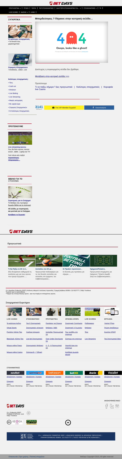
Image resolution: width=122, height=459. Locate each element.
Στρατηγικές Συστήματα (73, 323)
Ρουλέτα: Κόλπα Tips (14, 332)
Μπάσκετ (88, 328)
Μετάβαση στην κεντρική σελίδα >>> (52, 76)
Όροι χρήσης (23, 457)
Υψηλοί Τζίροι (109, 323)
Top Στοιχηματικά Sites (112, 339)
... (26, 276)
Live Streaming (90, 339)
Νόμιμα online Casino (14, 352)
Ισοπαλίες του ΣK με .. (44, 269)
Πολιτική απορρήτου (37, 457)
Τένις (86, 332)
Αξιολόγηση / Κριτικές (14, 377)
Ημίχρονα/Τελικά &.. (98, 269)
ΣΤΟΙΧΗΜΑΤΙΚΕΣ (90, 8)
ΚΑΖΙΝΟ (24, 12)
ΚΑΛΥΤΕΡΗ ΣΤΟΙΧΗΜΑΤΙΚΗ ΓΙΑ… (68, 8)
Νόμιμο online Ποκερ (14, 345)
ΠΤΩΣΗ (26, 8)
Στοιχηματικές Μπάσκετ (34, 345)
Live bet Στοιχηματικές (34, 339)
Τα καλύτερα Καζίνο (14, 323)
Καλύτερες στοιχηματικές (88, 87)
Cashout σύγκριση (33, 332)
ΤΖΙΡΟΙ (33, 8)
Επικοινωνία (13, 457)
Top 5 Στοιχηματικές (33, 323)
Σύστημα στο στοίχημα (73, 339)
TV (100, 8)
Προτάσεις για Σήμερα (54, 323)
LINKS (33, 12)
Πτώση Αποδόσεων (111, 328)
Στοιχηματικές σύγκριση (34, 328)
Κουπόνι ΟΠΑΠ (110, 332)
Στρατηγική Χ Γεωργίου (73, 328)
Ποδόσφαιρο (89, 323)
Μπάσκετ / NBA (51, 328)
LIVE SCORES (13, 12)
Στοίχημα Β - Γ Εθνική (34, 352)
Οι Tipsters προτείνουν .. (72, 269)
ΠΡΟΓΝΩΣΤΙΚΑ (15, 8)
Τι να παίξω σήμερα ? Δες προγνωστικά (53, 87)
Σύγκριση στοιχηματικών (18, 67)
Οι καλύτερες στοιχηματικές (19, 39)
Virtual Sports (12, 328)
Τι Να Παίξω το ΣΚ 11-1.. (17, 269)
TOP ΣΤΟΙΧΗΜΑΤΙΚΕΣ (46, 8)
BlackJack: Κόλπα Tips (15, 339)
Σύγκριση (10, 381)
